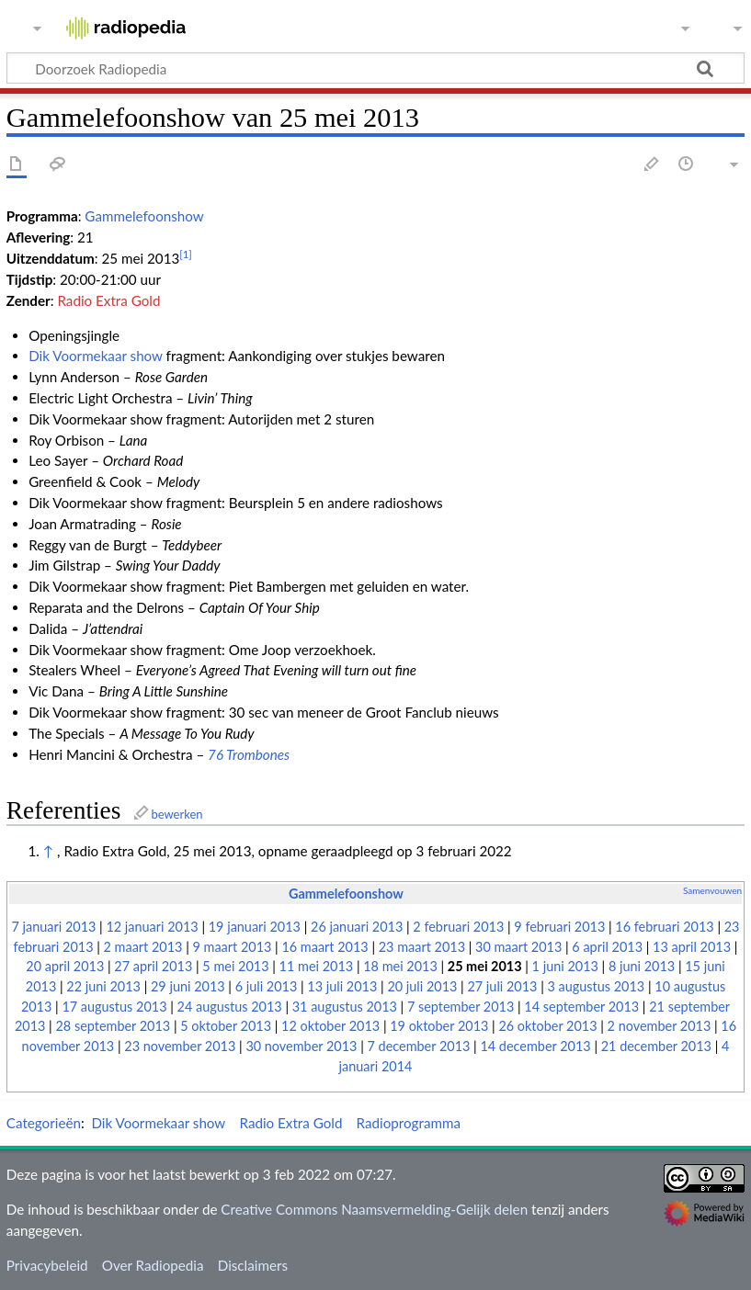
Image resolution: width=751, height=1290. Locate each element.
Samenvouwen (712, 890)
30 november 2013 (301, 1046)
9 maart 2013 (231, 947)
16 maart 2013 (324, 947)
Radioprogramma (409, 1123)
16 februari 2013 (664, 926)
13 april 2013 (692, 947)
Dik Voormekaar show (95, 355)
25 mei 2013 (485, 966)
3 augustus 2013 (595, 986)
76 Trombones (249, 754)
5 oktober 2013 (225, 1026)
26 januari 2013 (357, 926)
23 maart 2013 (422, 947)
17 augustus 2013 (114, 1006)
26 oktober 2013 (547, 1026)
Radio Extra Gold (108, 300)
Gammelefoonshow (144, 216)
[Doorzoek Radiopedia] (375, 68)
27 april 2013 (153, 966)
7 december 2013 (418, 1046)
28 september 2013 (112, 1026)
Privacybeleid (47, 1265)
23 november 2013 (179, 1046)
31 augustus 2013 (344, 1006)
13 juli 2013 (342, 986)
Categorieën (43, 1123)
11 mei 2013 (316, 966)
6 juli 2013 (266, 986)
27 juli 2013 (502, 986)
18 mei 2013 (400, 966)
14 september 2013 (581, 1006)
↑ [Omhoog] (48, 851)
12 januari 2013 (152, 926)
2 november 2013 (659, 1026)
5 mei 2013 (235, 966)
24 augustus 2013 (229, 1006)
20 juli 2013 (422, 986)
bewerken (176, 814)
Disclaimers (253, 1265)
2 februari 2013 (458, 926)
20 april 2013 (65, 966)
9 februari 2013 (559, 926)
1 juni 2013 (565, 966)
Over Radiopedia (153, 1265)
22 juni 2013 (103, 986)
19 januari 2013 (255, 926)
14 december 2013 (535, 1046)
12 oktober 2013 (330, 1026)
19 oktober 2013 (439, 1026)
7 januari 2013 (54, 926)
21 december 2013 (656, 1046)
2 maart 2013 (143, 947)
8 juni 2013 (642, 966)
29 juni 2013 (188, 986)
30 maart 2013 (518, 947)
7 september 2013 (460, 1006)
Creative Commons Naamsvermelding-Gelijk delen (374, 1209)
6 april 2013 (607, 947)
